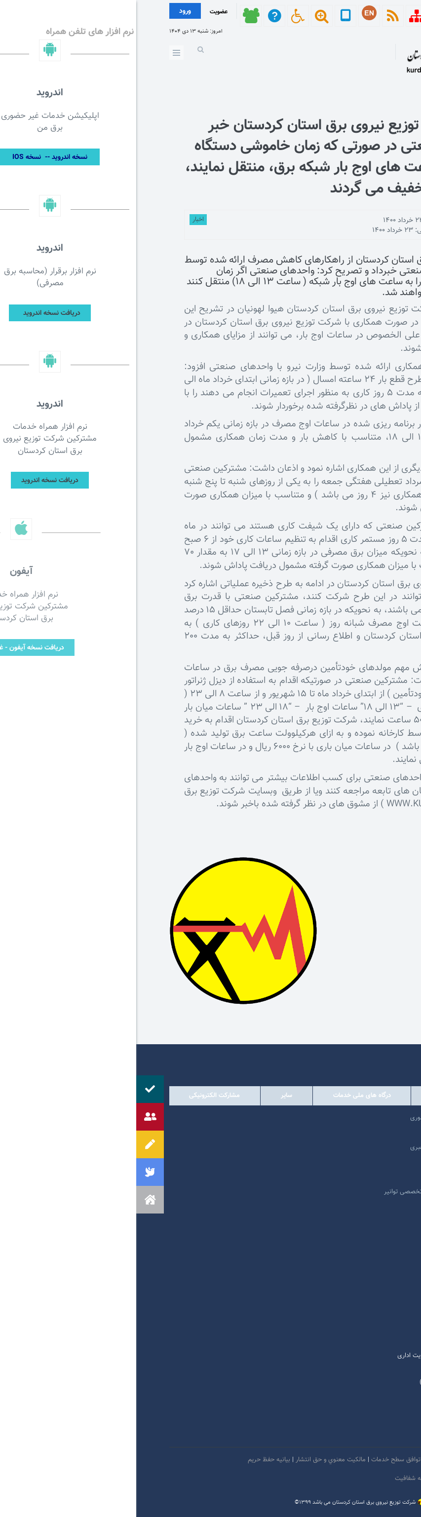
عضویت (82, 11)
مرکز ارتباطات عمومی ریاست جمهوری (321, 1118)
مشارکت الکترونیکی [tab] (78, 1095)
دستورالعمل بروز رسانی (333, 1478)
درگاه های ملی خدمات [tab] (226, 1095)
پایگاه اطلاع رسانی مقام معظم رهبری (321, 1147)
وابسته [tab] (303, 1095)
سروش (322, 1436)
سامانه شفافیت (279, 1478)
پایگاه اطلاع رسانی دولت (338, 1162)
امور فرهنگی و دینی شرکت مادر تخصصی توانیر (308, 1192)
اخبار (62, 220)
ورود (49, 11)
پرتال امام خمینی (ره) (341, 1133)
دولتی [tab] (360, 1095)
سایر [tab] (150, 1095)
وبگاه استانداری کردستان (337, 1177)
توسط (355, 220)
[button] (14, 1200)
